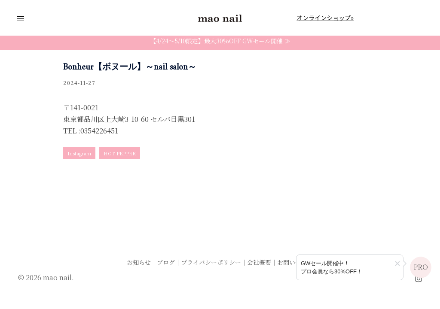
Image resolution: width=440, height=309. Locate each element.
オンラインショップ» (325, 17)
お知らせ (139, 262)
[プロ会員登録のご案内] (349, 267)
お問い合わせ (295, 262)
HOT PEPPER (120, 153)
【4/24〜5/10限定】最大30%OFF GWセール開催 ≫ (220, 40)
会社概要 (259, 262)
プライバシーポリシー (211, 262)
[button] (397, 264)
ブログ (166, 262)
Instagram (79, 153)
